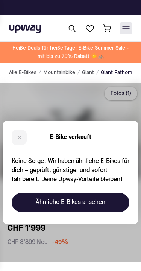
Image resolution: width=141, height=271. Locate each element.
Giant (88, 72)
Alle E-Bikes (22, 72)
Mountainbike (59, 72)
